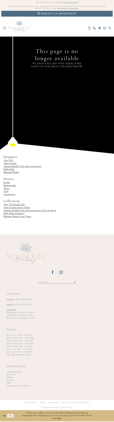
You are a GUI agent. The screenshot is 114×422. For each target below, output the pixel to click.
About (10, 378)
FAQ (9, 383)
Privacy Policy (30, 403)
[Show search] (109, 28)
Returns (65, 403)
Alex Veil (8, 161)
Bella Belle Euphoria (14, 214)
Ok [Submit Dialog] (11, 416)
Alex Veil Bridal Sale (14, 205)
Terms (43, 403)
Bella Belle (9, 170)
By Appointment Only (69, 2)
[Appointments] (57, 14)
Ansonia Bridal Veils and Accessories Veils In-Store (30, 211)
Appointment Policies (18, 386)
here (59, 419)
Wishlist (11, 375)
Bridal (7, 183)
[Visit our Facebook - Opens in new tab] (53, 273)
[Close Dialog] (4, 416)
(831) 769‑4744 (19, 300)
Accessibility (54, 403)
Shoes (6, 189)
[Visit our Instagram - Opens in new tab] (61, 273)
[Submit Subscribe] (75, 282)
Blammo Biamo (11, 173)
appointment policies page (68, 9)
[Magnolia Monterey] (19, 27)
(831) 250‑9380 (19, 305)
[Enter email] (57, 282)
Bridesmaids (10, 186)
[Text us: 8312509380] (99, 28)
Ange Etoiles (10, 164)
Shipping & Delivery (80, 403)
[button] (4, 28)
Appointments (14, 372)
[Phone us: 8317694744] (94, 28)
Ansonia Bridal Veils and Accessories (22, 167)
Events (10, 381)
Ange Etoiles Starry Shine (17, 208)
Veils (6, 192)
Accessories (9, 195)
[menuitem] (4, 28)
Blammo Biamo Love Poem (17, 217)
